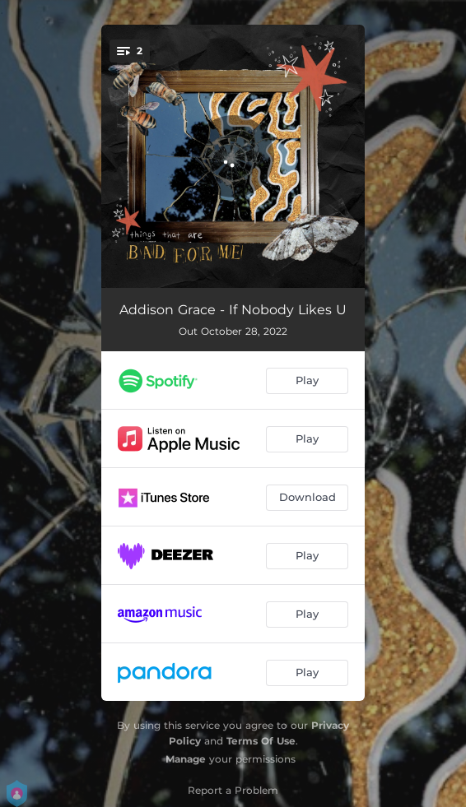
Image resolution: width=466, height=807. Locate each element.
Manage (185, 759)
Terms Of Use (261, 741)
